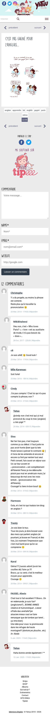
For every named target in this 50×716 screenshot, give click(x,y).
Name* (5, 225)
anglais (8, 110)
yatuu (25, 115)
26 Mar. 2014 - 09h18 (20, 551)
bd (24, 110)
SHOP (25, 684)
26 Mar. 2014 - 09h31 (20, 583)
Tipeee (25, 701)
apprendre (17, 110)
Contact (25, 695)
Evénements (25, 692)
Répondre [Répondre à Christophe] (33, 312)
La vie (24, 120)
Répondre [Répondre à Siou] (33, 491)
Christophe (17, 293)
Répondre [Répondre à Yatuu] (36, 426)
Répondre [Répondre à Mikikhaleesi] (36, 340)
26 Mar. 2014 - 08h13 (20, 513)
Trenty (14, 523)
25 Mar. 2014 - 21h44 (20, 401)
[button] (18, 19)
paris (43, 110)
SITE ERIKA (25, 698)
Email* (5, 240)
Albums (25, 687)
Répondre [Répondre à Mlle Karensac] (33, 379)
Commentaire (8, 189)
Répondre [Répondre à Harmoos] (33, 513)
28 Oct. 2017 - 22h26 (22, 340)
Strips (25, 681)
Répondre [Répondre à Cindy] (33, 401)
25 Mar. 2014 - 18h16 (20, 379)
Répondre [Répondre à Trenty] (33, 551)
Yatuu (16, 411)
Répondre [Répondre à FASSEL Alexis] (32, 638)
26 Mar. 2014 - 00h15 (22, 426)
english (30, 110)
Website (5, 255)
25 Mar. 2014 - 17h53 (20, 312)
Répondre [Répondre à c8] (33, 359)
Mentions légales (16, 712)
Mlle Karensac (18, 369)
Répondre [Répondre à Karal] (33, 583)
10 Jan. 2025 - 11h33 (22, 657)
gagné (36, 110)
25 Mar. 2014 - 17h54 (20, 359)
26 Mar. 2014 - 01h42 (20, 491)
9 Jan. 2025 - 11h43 (19, 638)
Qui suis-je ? (25, 690)
